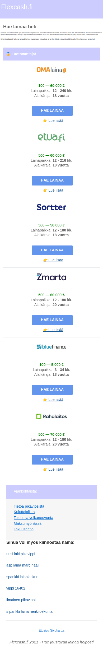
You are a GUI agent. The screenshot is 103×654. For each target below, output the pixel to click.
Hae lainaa (52, 110)
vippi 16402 (15, 588)
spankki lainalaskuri (22, 577)
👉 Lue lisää (53, 120)
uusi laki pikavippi (20, 554)
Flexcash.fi (16, 7)
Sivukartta (57, 630)
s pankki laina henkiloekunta (29, 611)
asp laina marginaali (22, 565)
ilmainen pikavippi (21, 600)
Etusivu (44, 630)
